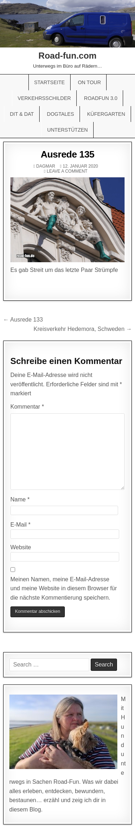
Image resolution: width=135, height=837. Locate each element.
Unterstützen (67, 130)
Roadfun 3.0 (100, 98)
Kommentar (27, 407)
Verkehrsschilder (44, 98)
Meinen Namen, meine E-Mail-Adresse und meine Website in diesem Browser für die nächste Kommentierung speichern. (63, 588)
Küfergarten (106, 114)
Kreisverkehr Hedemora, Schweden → (82, 329)
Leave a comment (67, 171)
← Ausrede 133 (23, 320)
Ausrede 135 (67, 154)
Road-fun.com (67, 55)
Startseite (49, 82)
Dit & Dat (21, 114)
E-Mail (20, 525)
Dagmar (45, 166)
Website (20, 547)
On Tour (89, 82)
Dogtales (60, 114)
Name (20, 499)
